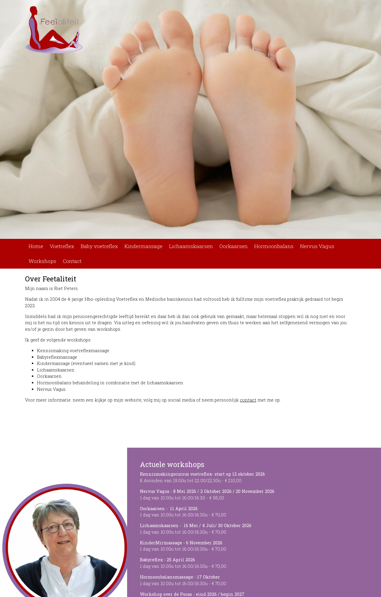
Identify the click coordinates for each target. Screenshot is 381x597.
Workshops (42, 261)
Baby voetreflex (99, 246)
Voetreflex (62, 246)
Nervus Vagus (317, 246)
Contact (72, 261)
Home (36, 246)
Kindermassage (143, 246)
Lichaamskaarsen (191, 246)
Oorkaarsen (233, 246)
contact (248, 400)
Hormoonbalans (273, 246)
